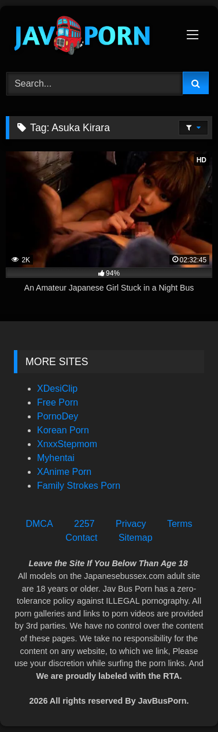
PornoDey (57, 416)
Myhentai (56, 458)
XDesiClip (57, 388)
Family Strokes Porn (78, 486)
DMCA (39, 524)
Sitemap (136, 538)
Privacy (131, 524)
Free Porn (57, 402)
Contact (81, 538)
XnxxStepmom (67, 444)
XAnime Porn (64, 472)
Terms (180, 524)
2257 (84, 524)
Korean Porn (63, 430)
